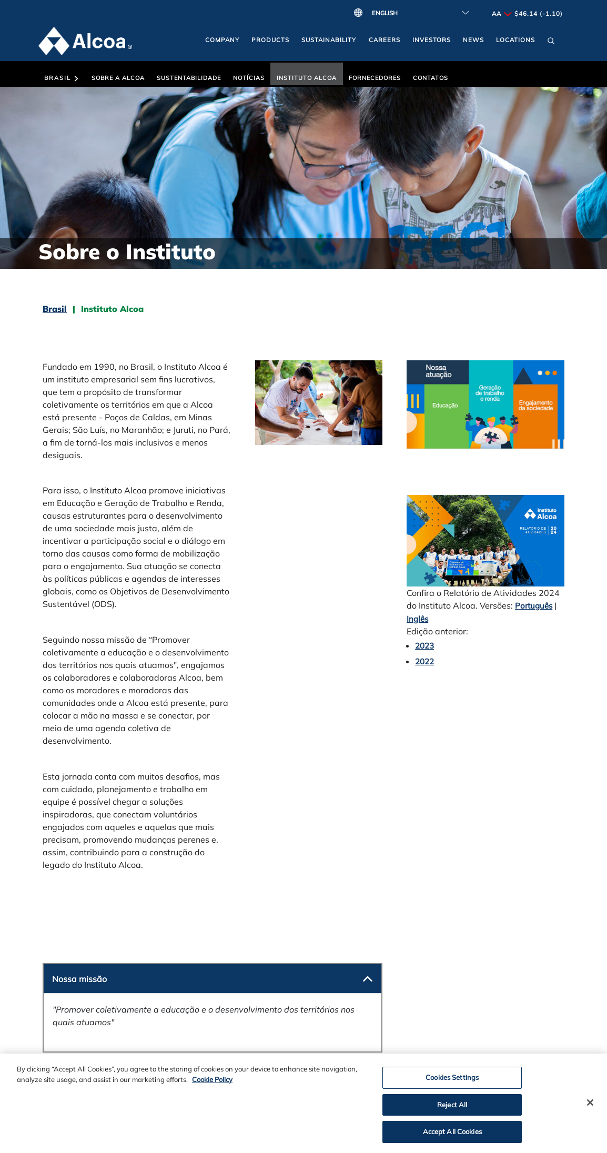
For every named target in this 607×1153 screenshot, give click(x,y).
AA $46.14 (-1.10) (527, 13)
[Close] (590, 1107)
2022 (424, 661)
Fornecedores (375, 78)
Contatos (430, 78)
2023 (424, 646)
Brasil (61, 78)
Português (533, 606)
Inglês (417, 619)
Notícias (249, 78)
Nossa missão (79, 979)
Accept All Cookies (452, 1136)
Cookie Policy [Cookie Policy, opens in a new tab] (212, 1084)
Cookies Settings (452, 1082)
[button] (551, 43)
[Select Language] (417, 13)
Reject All (452, 1109)
